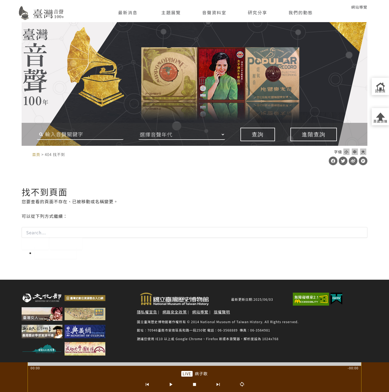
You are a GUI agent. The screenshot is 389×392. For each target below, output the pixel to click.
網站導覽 (359, 7)
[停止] (194, 384)
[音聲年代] (182, 134)
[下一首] (218, 384)
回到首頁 (55, 253)
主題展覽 (171, 12)
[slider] (194, 364)
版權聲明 (222, 312)
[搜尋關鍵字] (80, 134)
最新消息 (128, 12)
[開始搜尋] (35, 244)
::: (11, 7)
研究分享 (257, 12)
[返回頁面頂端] (380, 116)
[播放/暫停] (170, 384)
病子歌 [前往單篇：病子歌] (201, 373)
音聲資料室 (214, 12)
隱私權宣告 (147, 312)
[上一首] (147, 384)
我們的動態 (301, 12)
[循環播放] (242, 384)
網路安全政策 (175, 312)
